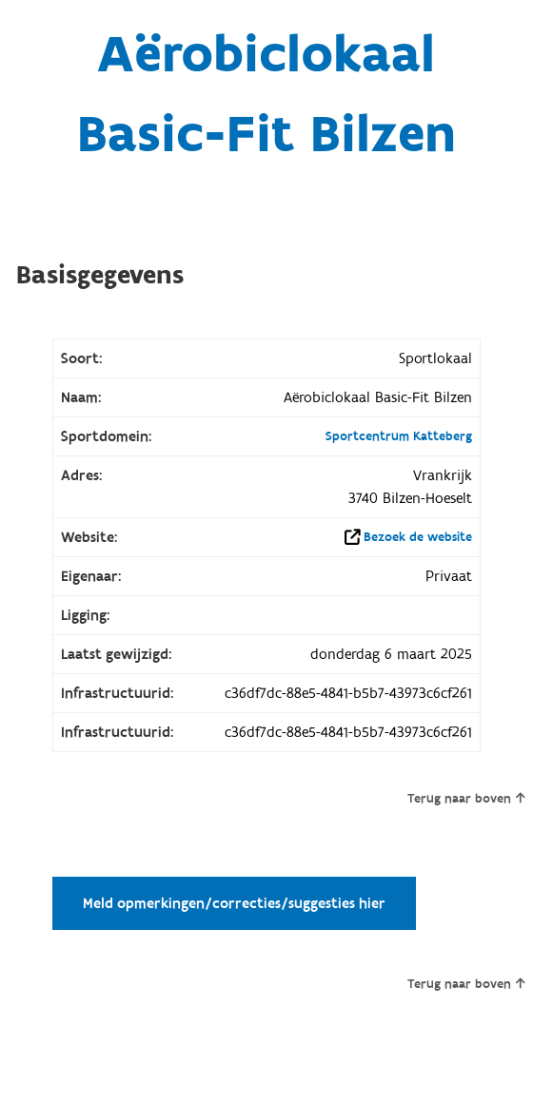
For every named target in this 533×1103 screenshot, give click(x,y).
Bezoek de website (418, 537)
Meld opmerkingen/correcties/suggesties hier (234, 903)
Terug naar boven (465, 798)
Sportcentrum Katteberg (399, 436)
